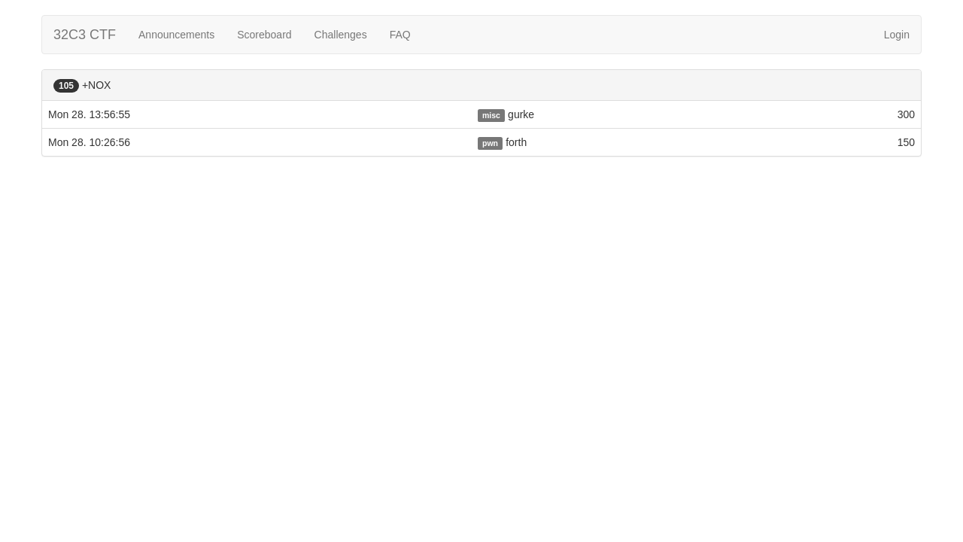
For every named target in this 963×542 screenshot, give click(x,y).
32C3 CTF (84, 34)
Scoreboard (264, 35)
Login (897, 35)
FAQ (400, 35)
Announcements (176, 35)
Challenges (340, 35)
